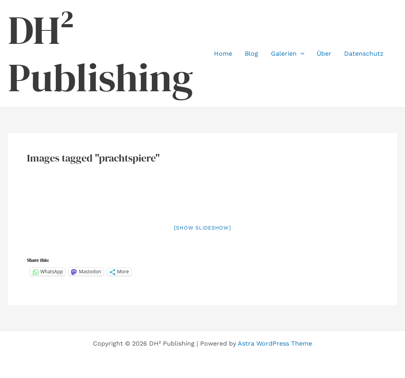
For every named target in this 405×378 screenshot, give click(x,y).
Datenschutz (364, 53)
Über (324, 53)
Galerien (288, 54)
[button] (301, 54)
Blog (251, 53)
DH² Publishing (100, 54)
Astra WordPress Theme (275, 343)
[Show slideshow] (202, 228)
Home (223, 53)
